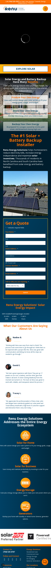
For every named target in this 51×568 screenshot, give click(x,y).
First (6, 239)
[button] (45, 8)
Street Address (9, 255)
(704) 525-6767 (9, 552)
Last (6, 246)
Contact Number (12, 266)
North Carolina (10, 161)
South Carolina (30, 161)
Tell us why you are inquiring (17, 282)
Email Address (11, 274)
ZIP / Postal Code (10, 263)
